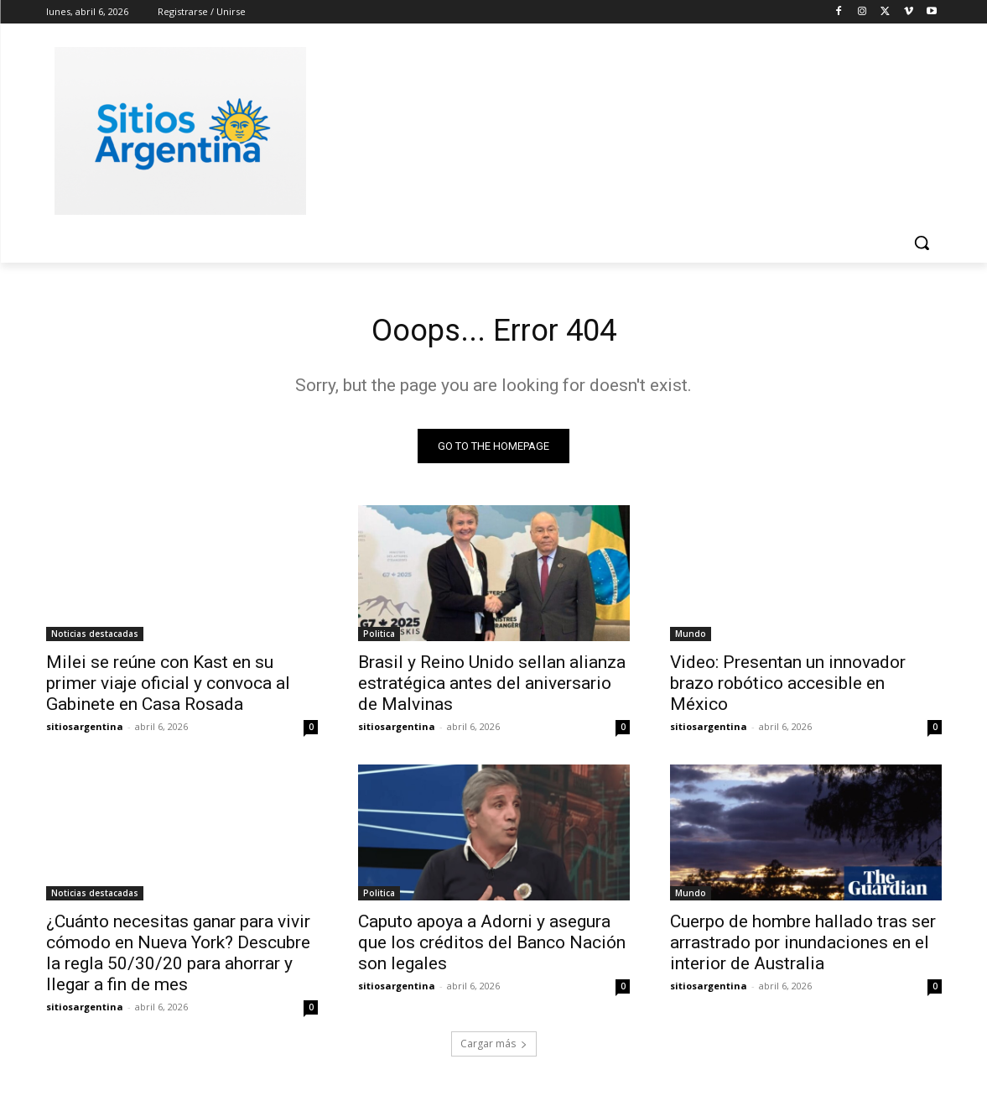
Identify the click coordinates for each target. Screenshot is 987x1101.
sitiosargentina (84, 730)
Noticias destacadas (94, 638)
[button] (921, 242)
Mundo (690, 638)
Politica (379, 638)
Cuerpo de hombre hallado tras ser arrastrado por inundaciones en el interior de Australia (803, 947)
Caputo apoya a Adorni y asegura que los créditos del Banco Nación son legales (492, 947)
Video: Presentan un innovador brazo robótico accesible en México (788, 687)
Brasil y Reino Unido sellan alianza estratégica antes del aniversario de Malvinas (492, 687)
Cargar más (493, 1048)
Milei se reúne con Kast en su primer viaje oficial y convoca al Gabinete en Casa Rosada (168, 687)
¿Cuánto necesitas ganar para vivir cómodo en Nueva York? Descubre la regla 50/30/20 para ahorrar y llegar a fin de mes (178, 957)
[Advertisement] (619, 128)
